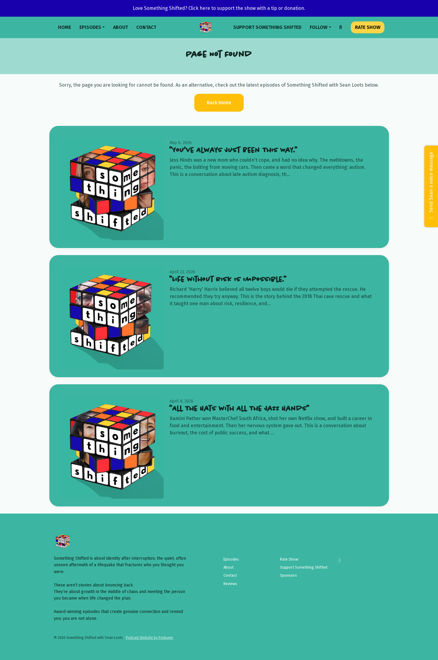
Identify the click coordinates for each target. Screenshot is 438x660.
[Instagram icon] (339, 560)
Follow (318, 27)
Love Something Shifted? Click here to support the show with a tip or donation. (219, 8)
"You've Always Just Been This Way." (234, 150)
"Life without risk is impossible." (228, 279)
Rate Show (367, 27)
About (120, 27)
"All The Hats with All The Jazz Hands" (239, 409)
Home (64, 27)
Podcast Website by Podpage (149, 638)
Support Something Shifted (267, 27)
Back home (219, 102)
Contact (146, 27)
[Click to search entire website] (340, 27)
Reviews (230, 583)
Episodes (90, 27)
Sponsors (288, 575)
